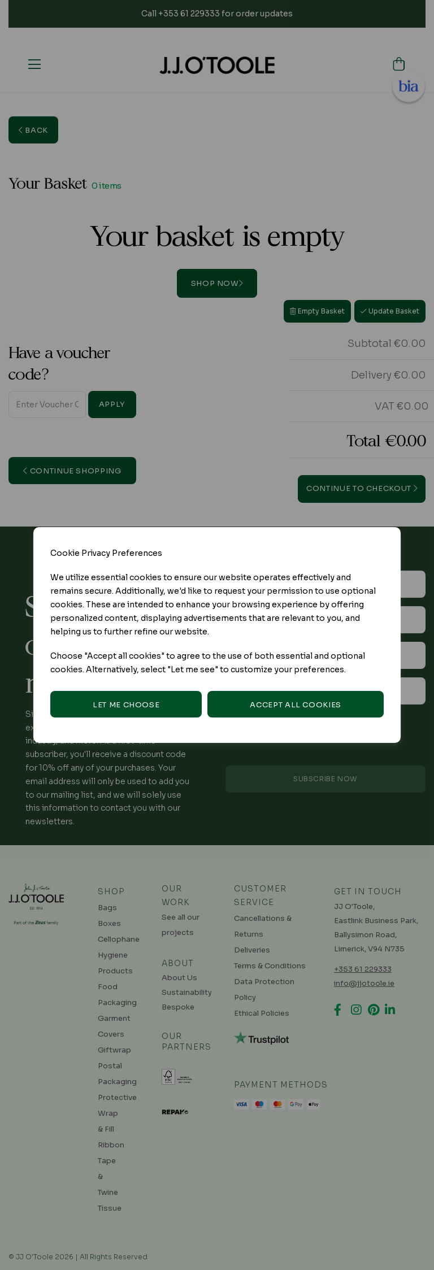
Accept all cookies (295, 705)
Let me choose (126, 705)
